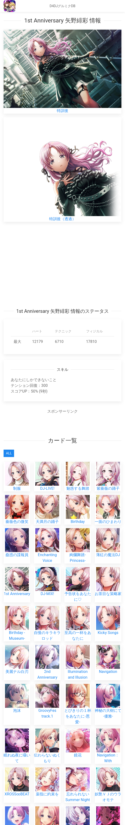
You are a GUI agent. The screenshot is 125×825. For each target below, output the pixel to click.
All (9, 453)
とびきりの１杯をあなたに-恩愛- (77, 708)
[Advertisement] (62, 264)
